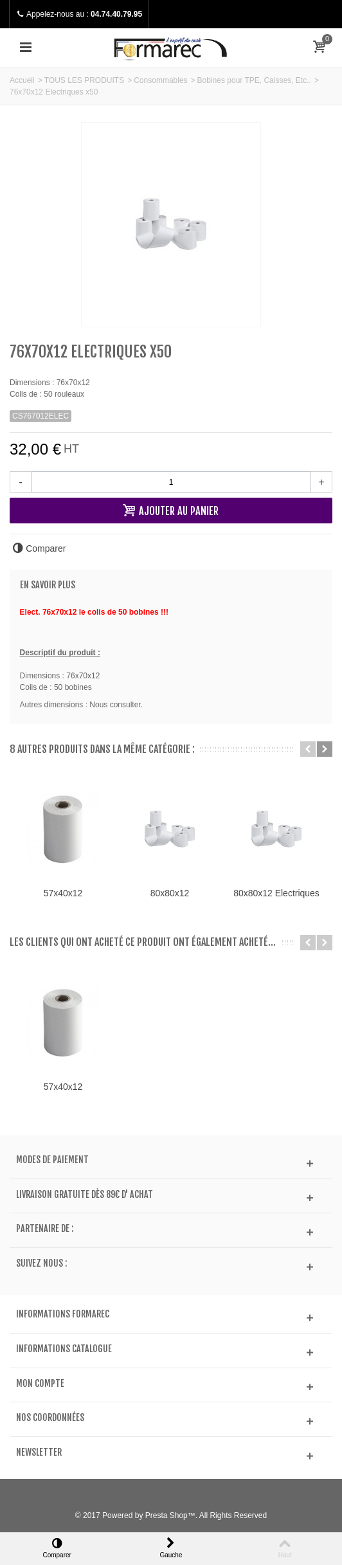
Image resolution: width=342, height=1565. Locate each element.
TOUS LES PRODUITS (84, 80)
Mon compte (40, 1384)
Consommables (160, 80)
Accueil (22, 80)
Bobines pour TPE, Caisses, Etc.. (254, 80)
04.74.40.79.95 (116, 14)
